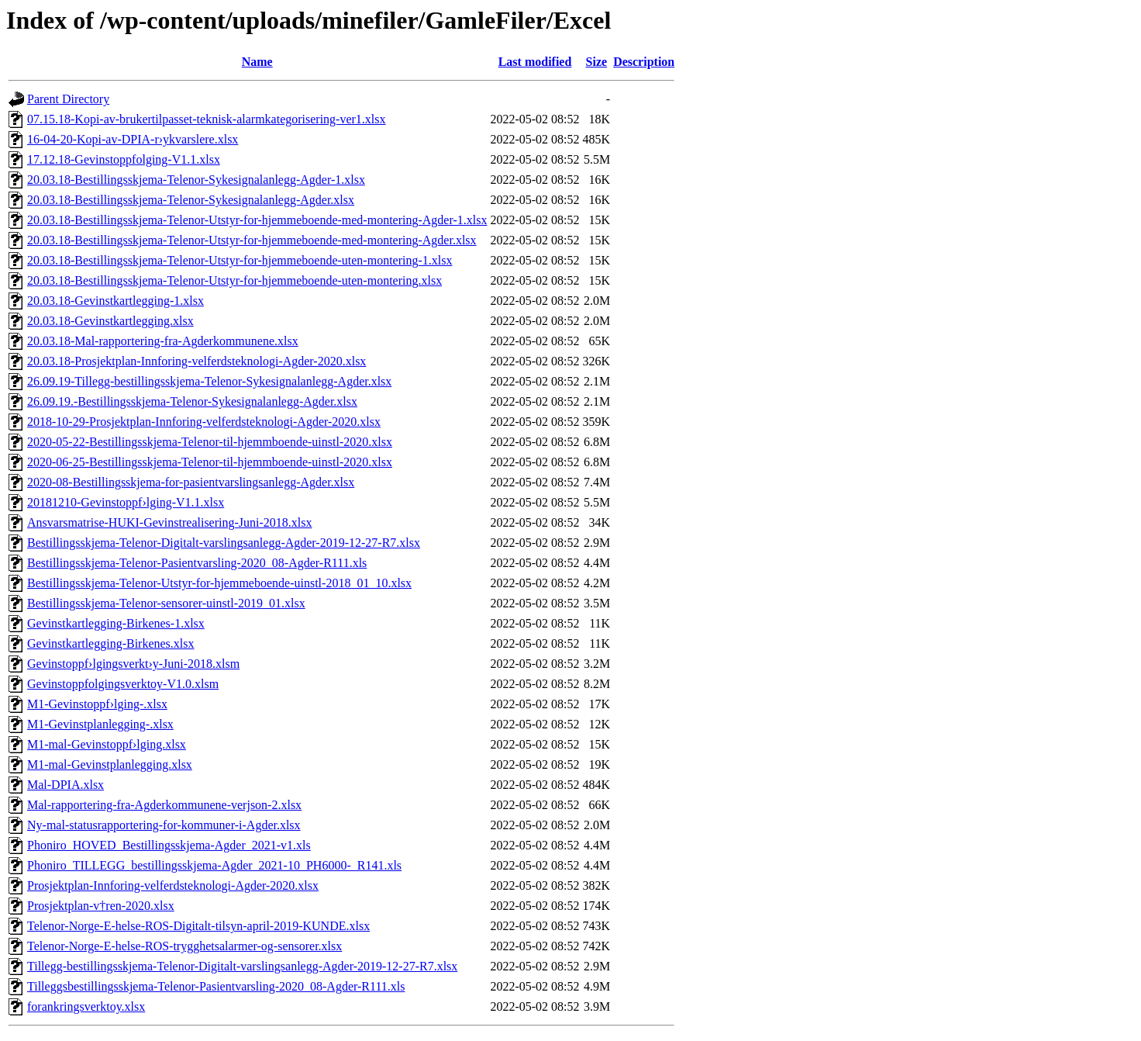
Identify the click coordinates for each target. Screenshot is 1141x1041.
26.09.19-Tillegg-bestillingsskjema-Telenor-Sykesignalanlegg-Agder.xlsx (209, 381)
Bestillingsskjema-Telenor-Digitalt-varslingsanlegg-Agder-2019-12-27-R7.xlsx (223, 542)
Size (597, 61)
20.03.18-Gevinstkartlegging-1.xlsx (115, 300)
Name (257, 61)
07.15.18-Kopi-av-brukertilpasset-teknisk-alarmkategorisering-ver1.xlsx (206, 119)
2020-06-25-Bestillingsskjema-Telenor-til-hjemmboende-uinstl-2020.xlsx (209, 462)
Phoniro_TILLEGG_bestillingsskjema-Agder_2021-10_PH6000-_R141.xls (214, 865)
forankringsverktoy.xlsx (86, 1006)
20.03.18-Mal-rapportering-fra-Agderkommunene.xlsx (162, 341)
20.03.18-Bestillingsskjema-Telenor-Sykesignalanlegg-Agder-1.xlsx (196, 179)
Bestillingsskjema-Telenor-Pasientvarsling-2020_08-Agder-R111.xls (197, 562)
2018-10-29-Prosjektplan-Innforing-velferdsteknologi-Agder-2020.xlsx (204, 421)
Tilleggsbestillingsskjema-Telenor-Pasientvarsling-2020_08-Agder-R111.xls (216, 986)
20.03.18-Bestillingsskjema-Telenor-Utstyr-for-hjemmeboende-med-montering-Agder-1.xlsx (257, 220)
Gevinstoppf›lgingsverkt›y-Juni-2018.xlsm (133, 663)
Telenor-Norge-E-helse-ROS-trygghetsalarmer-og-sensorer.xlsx (184, 946)
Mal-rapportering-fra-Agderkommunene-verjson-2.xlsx (164, 804)
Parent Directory (68, 98)
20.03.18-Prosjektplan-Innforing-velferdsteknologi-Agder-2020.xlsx (196, 361)
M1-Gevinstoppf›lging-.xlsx (97, 704)
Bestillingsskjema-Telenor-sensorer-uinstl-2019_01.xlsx (166, 603)
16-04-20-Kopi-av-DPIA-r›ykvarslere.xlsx (132, 139)
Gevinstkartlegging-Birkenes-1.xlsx (116, 623)
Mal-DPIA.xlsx (65, 784)
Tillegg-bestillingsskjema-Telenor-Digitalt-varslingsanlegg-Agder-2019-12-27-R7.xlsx (242, 966)
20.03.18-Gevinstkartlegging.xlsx (110, 320)
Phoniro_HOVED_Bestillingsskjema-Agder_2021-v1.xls (169, 845)
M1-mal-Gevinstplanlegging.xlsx (109, 764)
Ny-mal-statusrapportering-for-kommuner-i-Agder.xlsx (164, 825)
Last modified (535, 61)
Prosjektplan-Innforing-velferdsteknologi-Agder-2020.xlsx (173, 885)
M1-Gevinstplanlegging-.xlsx (100, 724)
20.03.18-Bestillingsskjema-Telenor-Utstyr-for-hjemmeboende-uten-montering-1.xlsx (239, 260)
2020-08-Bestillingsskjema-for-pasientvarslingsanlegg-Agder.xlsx (190, 482)
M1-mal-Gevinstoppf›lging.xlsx (106, 744)
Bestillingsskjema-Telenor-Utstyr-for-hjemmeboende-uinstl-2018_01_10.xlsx (219, 583)
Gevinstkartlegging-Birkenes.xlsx (111, 643)
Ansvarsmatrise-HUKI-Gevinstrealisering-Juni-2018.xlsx (169, 522)
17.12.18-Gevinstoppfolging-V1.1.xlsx (123, 159)
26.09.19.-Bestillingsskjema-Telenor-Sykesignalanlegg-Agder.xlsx (192, 401)
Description (643, 61)
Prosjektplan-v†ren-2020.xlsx (100, 905)
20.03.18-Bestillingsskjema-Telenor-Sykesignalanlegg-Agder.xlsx (190, 199)
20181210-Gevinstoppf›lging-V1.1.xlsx (125, 502)
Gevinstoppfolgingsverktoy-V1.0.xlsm (123, 683)
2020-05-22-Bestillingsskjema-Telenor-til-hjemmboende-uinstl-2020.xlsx (209, 441)
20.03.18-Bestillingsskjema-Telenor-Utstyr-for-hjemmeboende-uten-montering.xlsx (234, 280)
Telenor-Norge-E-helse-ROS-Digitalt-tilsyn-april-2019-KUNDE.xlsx (198, 925)
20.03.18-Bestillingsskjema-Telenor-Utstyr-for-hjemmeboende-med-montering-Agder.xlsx (252, 240)
